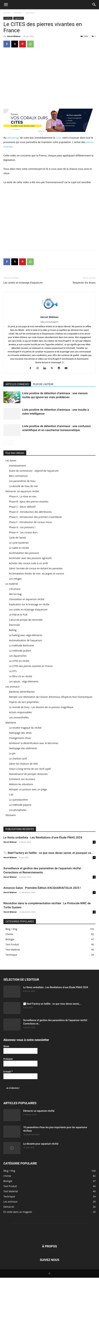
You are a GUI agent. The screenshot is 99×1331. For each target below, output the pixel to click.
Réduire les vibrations (21, 784)
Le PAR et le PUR (18, 614)
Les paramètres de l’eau (22, 481)
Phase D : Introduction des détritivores (30, 511)
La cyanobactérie (18, 799)
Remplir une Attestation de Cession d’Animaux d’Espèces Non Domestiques (50, 696)
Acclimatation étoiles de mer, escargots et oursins (36, 573)
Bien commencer (18, 475)
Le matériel (11, 583)
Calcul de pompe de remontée (26, 619)
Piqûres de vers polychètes (24, 702)
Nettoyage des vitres (20, 732)
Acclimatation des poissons (24, 553)
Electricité (14, 625)
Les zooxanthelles (19, 717)
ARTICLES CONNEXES (17, 384)
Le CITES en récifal (19, 661)
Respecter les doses (84, 282)
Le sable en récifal (19, 547)
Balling (13, 630)
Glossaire (10, 815)
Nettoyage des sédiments (23, 748)
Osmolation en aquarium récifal (26, 599)
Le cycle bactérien (19, 542)
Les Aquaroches (18, 655)
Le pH (12, 753)
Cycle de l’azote (17, 537)
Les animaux (12, 686)
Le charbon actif (18, 758)
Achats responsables (20, 712)
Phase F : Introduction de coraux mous (30, 522)
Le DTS (13, 671)
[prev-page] (5, 443)
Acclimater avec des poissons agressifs (30, 558)
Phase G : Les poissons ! (22, 527)
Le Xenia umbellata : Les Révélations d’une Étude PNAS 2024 (42, 837)
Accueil (6, 12)
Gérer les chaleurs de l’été (23, 763)
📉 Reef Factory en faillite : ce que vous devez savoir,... (52, 1003)
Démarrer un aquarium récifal (22, 491)
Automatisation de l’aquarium (25, 640)
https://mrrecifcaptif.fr (50, 322)
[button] (5, 4)
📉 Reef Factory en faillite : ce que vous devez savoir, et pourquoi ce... (48, 853)
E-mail (8, 1071)
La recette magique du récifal (25, 727)
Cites (59, 137)
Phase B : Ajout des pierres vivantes (28, 501)
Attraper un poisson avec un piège (28, 789)
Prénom (8, 1058)
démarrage (13, 137)
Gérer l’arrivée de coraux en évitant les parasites (36, 568)
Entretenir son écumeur (22, 779)
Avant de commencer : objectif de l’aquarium (34, 470)
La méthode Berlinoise (21, 645)
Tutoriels (17, 12)
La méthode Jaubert (20, 650)
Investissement (17, 465)
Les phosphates (17, 810)
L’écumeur (15, 589)
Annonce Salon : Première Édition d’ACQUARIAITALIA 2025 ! (42, 888)
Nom (6, 1046)
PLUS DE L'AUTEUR (43, 384)
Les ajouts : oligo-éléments (24, 681)
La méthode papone (20, 804)
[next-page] (11, 443)
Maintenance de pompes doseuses (28, 774)
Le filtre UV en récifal (20, 676)
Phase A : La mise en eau (22, 496)
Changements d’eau (20, 738)
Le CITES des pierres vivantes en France (31, 666)
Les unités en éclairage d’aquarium (23, 282)
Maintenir (10, 722)
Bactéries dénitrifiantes (22, 691)
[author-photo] (49, 312)
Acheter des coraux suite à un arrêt (28, 563)
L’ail (11, 794)
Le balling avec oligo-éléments (25, 635)
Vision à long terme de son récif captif (30, 768)
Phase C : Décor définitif (22, 506)
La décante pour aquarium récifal (40, 1143)
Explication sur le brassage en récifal (29, 604)
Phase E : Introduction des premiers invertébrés (35, 517)
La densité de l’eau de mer (23, 486)
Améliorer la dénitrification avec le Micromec (33, 743)
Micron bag (15, 594)
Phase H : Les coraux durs (23, 532)
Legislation (30, 12)
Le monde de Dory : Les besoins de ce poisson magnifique (41, 707)
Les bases (10, 460)
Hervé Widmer (14, 36)
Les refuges (15, 578)
